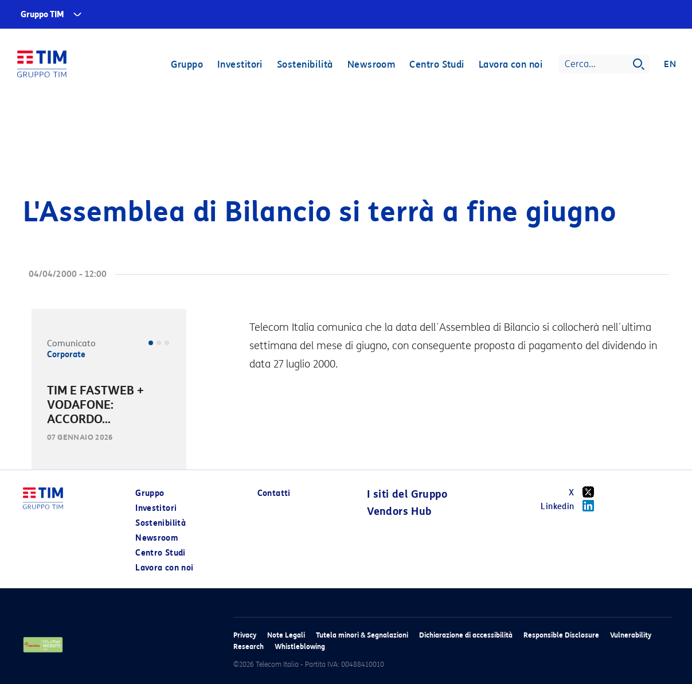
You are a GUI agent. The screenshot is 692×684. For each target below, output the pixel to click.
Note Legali (286, 635)
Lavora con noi (510, 64)
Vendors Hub (399, 511)
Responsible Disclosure (561, 635)
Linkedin (571, 505)
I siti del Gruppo (407, 494)
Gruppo (187, 64)
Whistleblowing (300, 646)
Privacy (244, 635)
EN (670, 64)
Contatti (274, 493)
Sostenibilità (305, 64)
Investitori (240, 64)
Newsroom (371, 64)
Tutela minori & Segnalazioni (362, 635)
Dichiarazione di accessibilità (466, 635)
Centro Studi (436, 64)
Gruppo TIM (42, 14)
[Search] (604, 64)
